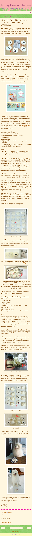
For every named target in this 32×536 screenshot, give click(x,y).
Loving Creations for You (16, 5)
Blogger (19, 534)
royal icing (23, 263)
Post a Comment (6, 522)
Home (16, 528)
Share (3, 514)
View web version (16, 531)
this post (12, 75)
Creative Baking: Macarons (14, 80)
